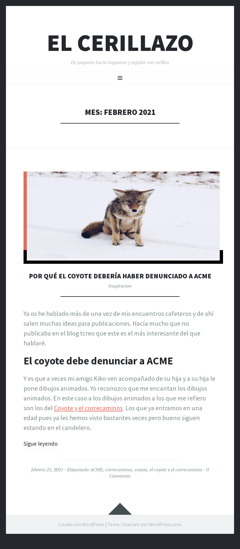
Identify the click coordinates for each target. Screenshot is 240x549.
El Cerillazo (120, 43)
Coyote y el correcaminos (88, 417)
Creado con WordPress (81, 533)
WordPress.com (165, 533)
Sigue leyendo (43, 453)
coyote (141, 479)
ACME (96, 479)
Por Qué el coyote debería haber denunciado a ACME (120, 280)
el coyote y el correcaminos (175, 479)
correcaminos (118, 479)
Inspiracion (120, 295)
